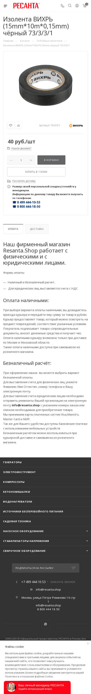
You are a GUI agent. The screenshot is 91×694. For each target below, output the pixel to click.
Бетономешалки (16, 491)
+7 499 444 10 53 (33, 581)
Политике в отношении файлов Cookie (29, 676)
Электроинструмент (19, 472)
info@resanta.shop (48, 589)
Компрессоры (14, 482)
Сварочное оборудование (24, 551)
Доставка (37, 229)
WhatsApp (45, 624)
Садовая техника (17, 521)
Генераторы (12, 462)
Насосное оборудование (23, 531)
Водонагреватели (17, 501)
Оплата (13, 229)
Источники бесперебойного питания (33, 511)
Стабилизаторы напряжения (26, 541)
